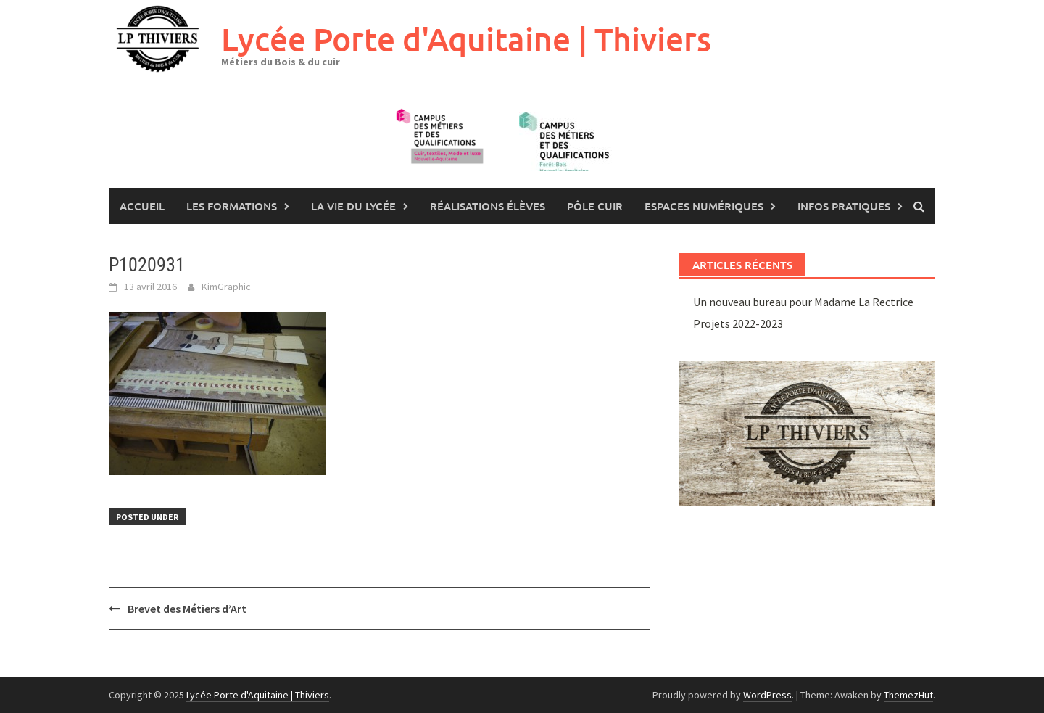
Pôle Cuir (595, 206)
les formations (231, 206)
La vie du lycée (353, 206)
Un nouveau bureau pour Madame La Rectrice (803, 301)
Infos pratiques (844, 206)
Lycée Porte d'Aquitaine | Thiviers (466, 39)
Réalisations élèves (487, 206)
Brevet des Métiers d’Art (187, 608)
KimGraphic (226, 286)
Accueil (142, 206)
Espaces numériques (704, 206)
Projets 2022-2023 (738, 323)
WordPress (767, 694)
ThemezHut (908, 694)
